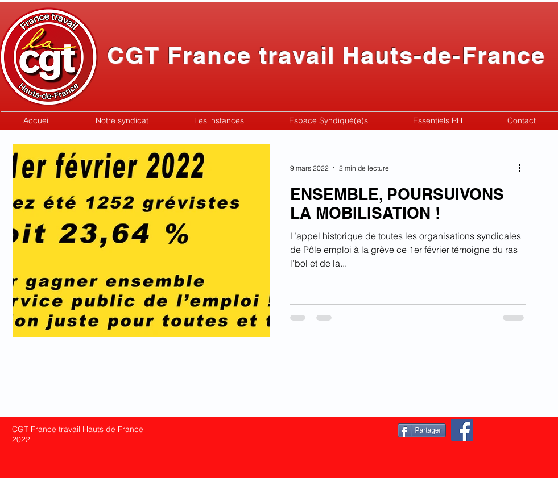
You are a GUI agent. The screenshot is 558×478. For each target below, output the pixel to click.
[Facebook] (462, 430)
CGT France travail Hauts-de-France (326, 55)
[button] (122, 121)
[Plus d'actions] (524, 167)
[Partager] (422, 430)
